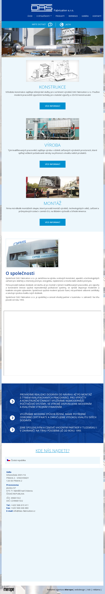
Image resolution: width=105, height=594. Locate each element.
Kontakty (97, 16)
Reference (73, 16)
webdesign (80, 589)
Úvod (30, 16)
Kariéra (85, 16)
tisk (88, 589)
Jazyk (64, 25)
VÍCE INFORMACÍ (52, 106)
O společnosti (44, 17)
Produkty (60, 16)
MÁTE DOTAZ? (39, 24)
